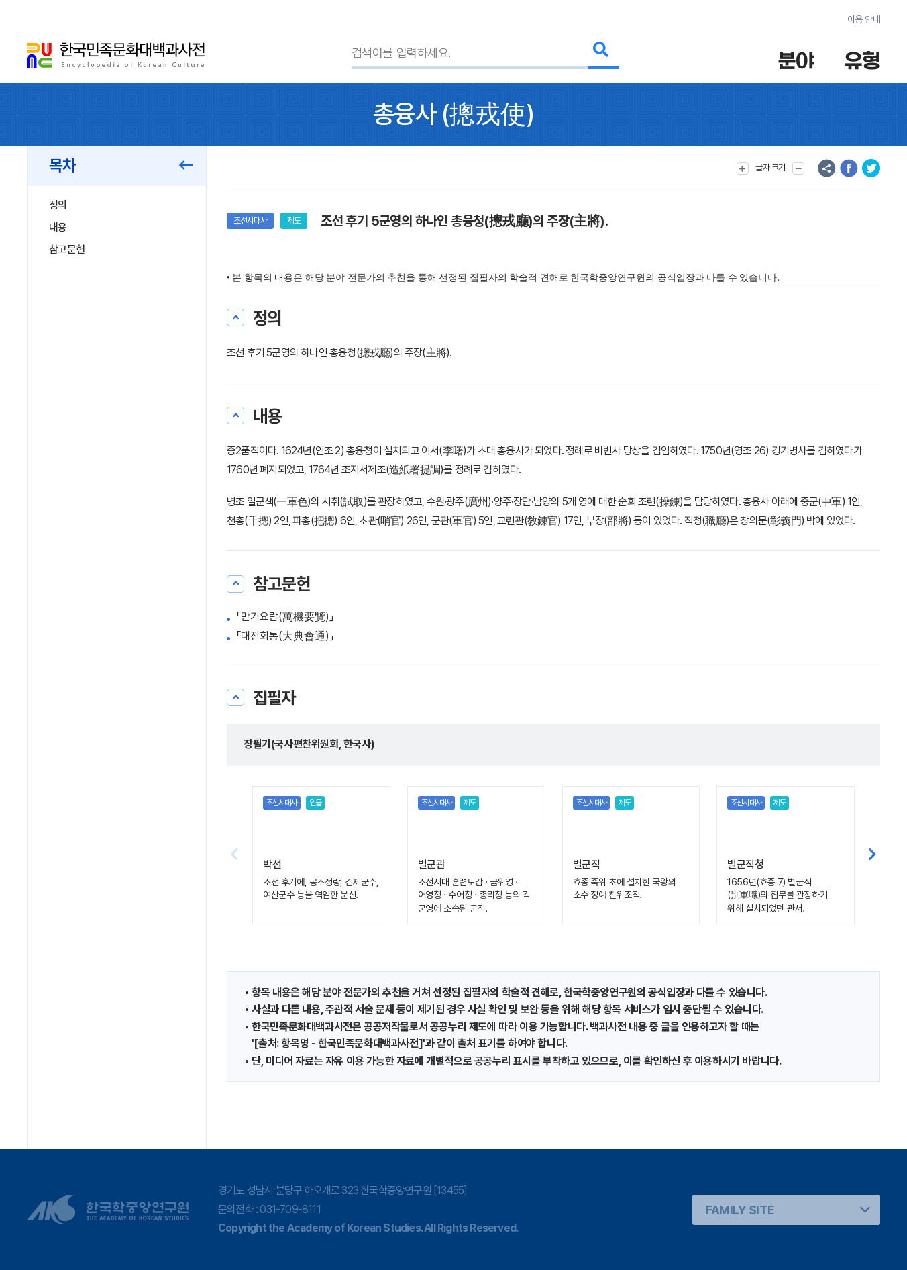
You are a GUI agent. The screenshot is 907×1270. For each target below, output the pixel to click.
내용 (58, 227)
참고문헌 (67, 249)
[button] (872, 855)
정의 (58, 205)
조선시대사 (250, 220)
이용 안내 (863, 19)
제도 (294, 220)
